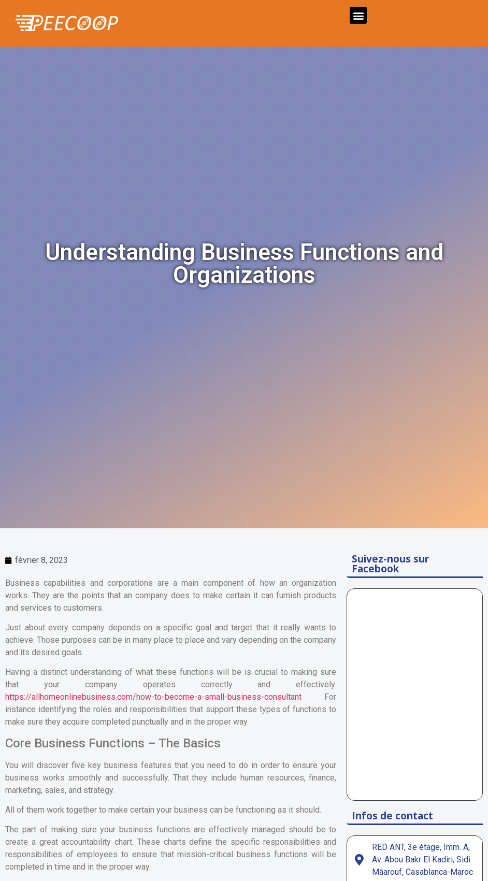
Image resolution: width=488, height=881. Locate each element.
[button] (358, 15)
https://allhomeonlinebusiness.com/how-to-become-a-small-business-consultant (153, 697)
